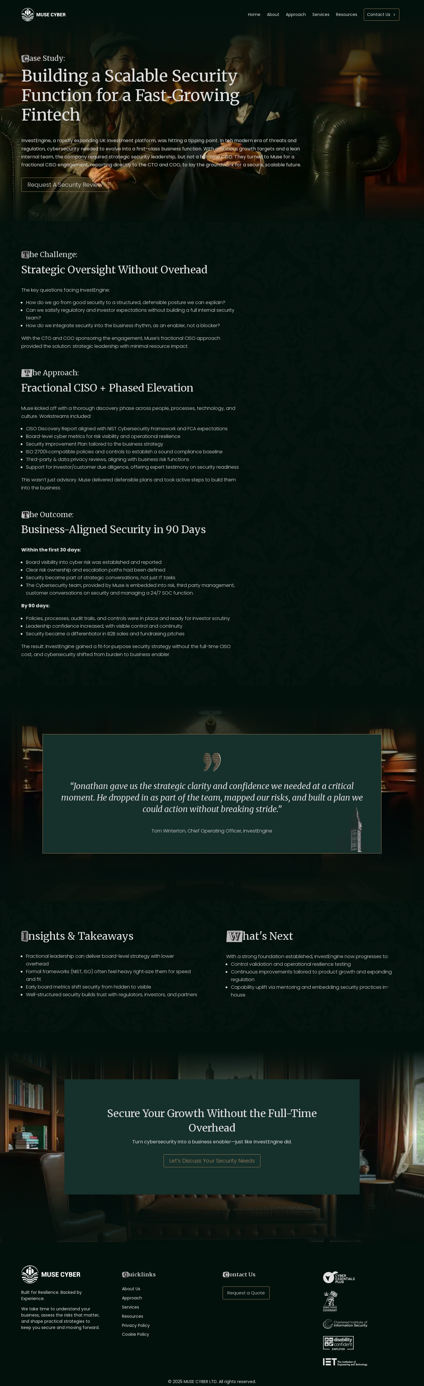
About (273, 14)
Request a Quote (246, 1293)
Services (321, 14)
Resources (346, 14)
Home (254, 14)
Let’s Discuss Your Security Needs (212, 1160)
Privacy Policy (136, 1325)
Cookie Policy (135, 1334)
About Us (131, 1289)
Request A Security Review (64, 185)
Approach (296, 14)
